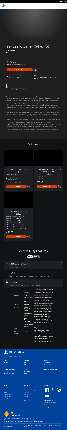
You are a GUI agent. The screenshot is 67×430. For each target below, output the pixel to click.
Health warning (27, 394)
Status (5, 392)
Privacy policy (30, 426)
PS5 (13, 6)
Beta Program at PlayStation (51, 407)
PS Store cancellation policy (30, 390)
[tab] (30, 256)
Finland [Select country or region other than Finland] (8, 426)
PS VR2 (25, 367)
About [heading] (5, 360)
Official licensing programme (31, 401)
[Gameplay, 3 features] (33, 283)
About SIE (6, 362)
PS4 (17, 6)
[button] (14, 77)
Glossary (26, 398)
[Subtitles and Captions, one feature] (33, 265)
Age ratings (26, 392)
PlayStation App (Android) (50, 402)
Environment (47, 362)
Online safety (47, 367)
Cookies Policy (50, 426)
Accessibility (47, 365)
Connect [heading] (46, 385)
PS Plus (21, 6)
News (34, 6)
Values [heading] (46, 360)
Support (44, 6)
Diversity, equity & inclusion (50, 369)
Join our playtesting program (51, 405)
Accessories (28, 6)
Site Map (45, 426)
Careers (5, 365)
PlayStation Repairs (8, 394)
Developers (26, 396)
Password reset (7, 396)
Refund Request (7, 398)
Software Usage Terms (58, 426)
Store (38, 6)
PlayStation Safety (8, 390)
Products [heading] (26, 360)
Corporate (6, 371)
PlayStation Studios (8, 367)
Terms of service (28, 387)
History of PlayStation (9, 373)
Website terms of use (37, 426)
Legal (25, 426)
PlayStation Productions (9, 369)
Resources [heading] (27, 385)
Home (5, 356)
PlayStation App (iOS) (49, 400)
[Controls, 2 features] (33, 274)
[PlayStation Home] (4, 6)
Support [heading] (6, 385)
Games (8, 6)
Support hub (7, 387)
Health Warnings (38, 328)
